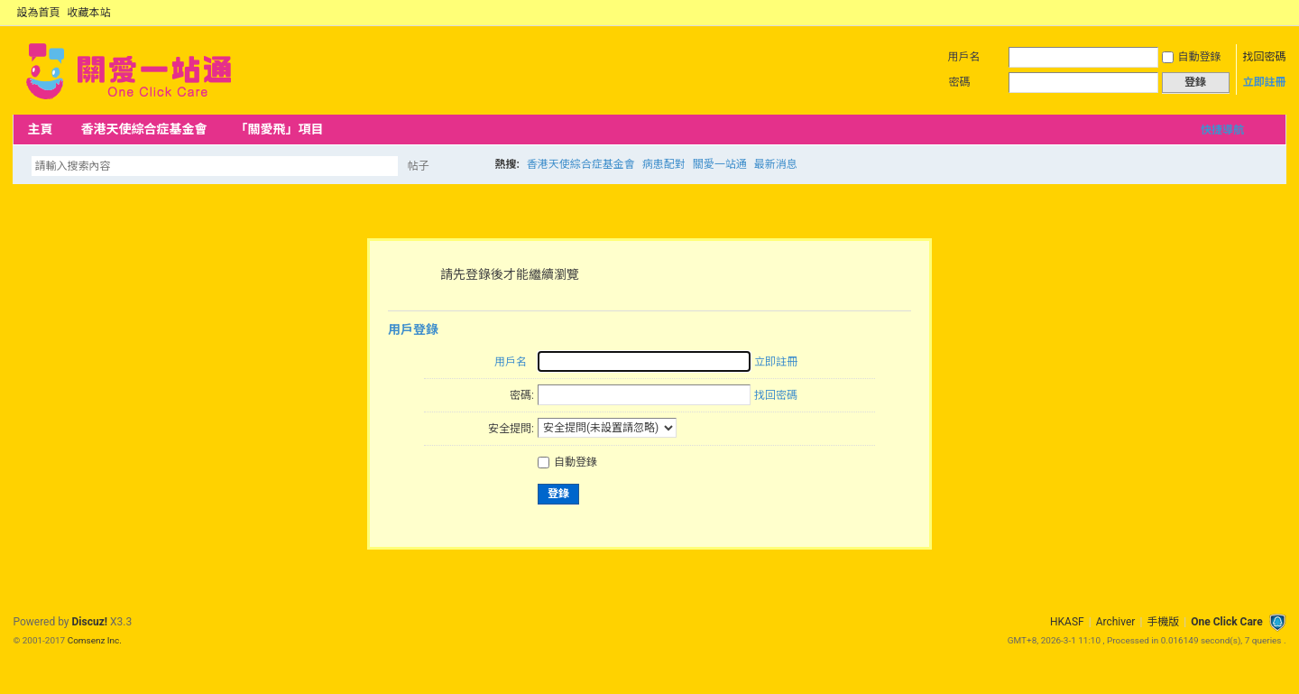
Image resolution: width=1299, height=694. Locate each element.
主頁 (39, 129)
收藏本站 (88, 12)
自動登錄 (1191, 57)
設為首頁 (38, 12)
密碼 (960, 82)
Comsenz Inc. (95, 640)
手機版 (1163, 621)
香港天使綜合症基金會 (143, 129)
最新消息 (775, 164)
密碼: (522, 395)
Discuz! (89, 621)
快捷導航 (1222, 130)
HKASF (1067, 621)
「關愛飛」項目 (279, 129)
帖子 (417, 166)
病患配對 (664, 164)
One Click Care (1226, 621)
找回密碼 (1264, 57)
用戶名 (964, 57)
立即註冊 (1264, 82)
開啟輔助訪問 (1261, 13)
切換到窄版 (1276, 13)
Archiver (1116, 621)
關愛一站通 (720, 164)
